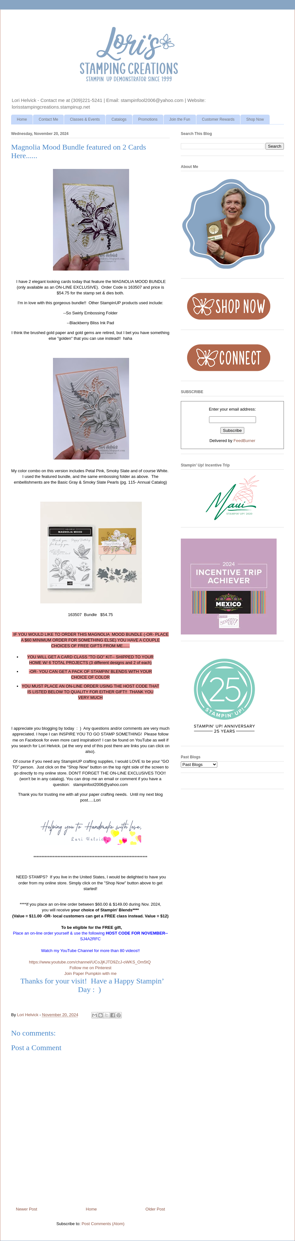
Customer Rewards (218, 119)
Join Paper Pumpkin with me (90, 973)
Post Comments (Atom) (103, 1223)
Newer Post (26, 1209)
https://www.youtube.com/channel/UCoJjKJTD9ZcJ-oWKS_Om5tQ (90, 962)
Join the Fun (179, 119)
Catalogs (118, 119)
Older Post (155, 1209)
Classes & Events (85, 119)
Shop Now (255, 119)
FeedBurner (244, 440)
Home (22, 119)
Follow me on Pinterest (90, 967)
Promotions (148, 119)
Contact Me (48, 119)
